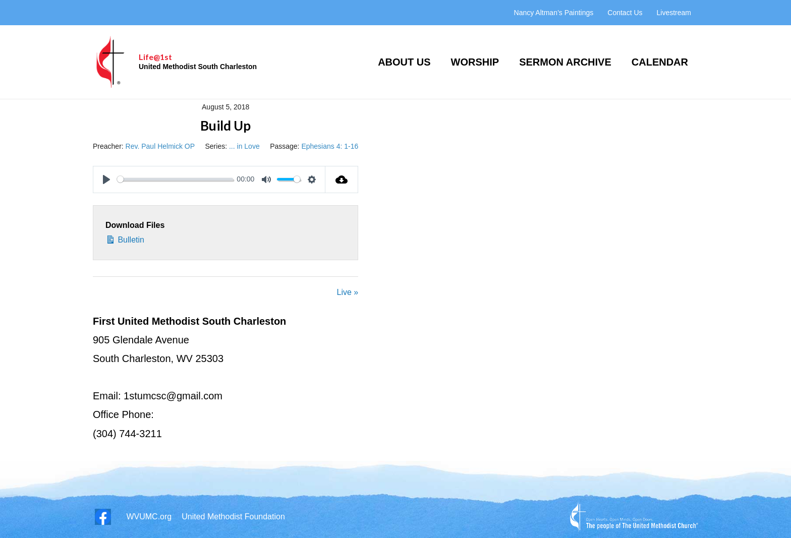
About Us (404, 62)
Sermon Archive (565, 62)
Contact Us (624, 13)
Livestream (674, 13)
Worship (475, 62)
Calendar (660, 62)
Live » (348, 292)
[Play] (106, 179)
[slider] (175, 179)
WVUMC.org (149, 516)
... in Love (244, 146)
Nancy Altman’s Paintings (554, 13)
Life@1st (155, 57)
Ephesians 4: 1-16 (329, 146)
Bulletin (124, 238)
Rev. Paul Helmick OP (160, 146)
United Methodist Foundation (233, 516)
